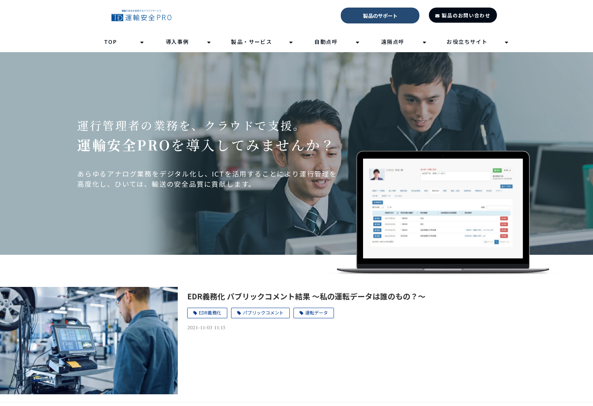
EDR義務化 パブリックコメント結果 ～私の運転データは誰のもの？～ (306, 296)
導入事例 (177, 41)
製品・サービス (251, 41)
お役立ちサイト (467, 41)
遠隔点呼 (393, 41)
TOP (110, 41)
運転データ (316, 312)
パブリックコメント (263, 312)
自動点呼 (326, 41)
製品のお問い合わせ (466, 15)
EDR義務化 (210, 312)
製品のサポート (380, 15)
